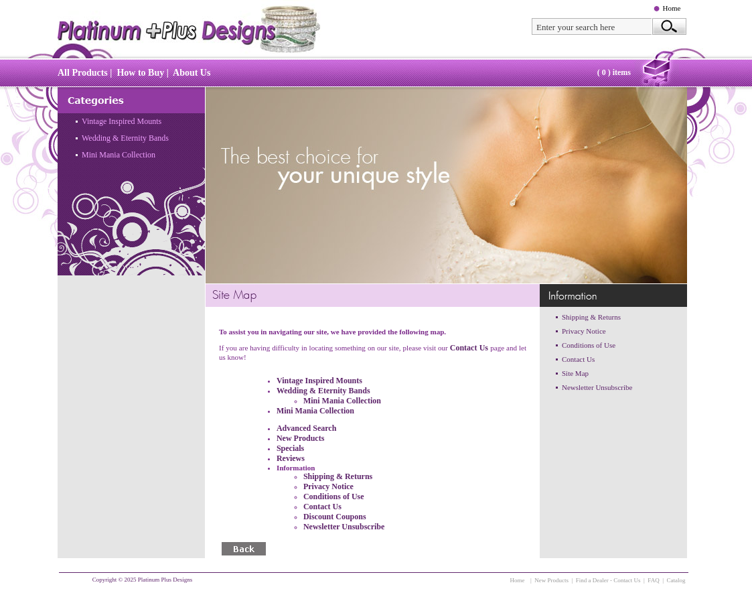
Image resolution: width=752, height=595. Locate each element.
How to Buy (140, 73)
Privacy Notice (328, 486)
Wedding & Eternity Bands (125, 138)
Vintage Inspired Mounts (121, 121)
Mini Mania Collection (118, 154)
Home (672, 8)
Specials (290, 448)
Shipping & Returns (337, 476)
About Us (191, 73)
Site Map (575, 373)
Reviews (291, 458)
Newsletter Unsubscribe (343, 526)
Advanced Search (306, 428)
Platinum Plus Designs (165, 579)
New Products (300, 438)
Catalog (676, 580)
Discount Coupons (334, 516)
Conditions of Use (333, 496)
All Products (83, 73)
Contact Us (470, 347)
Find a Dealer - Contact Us (608, 580)
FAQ (653, 580)
